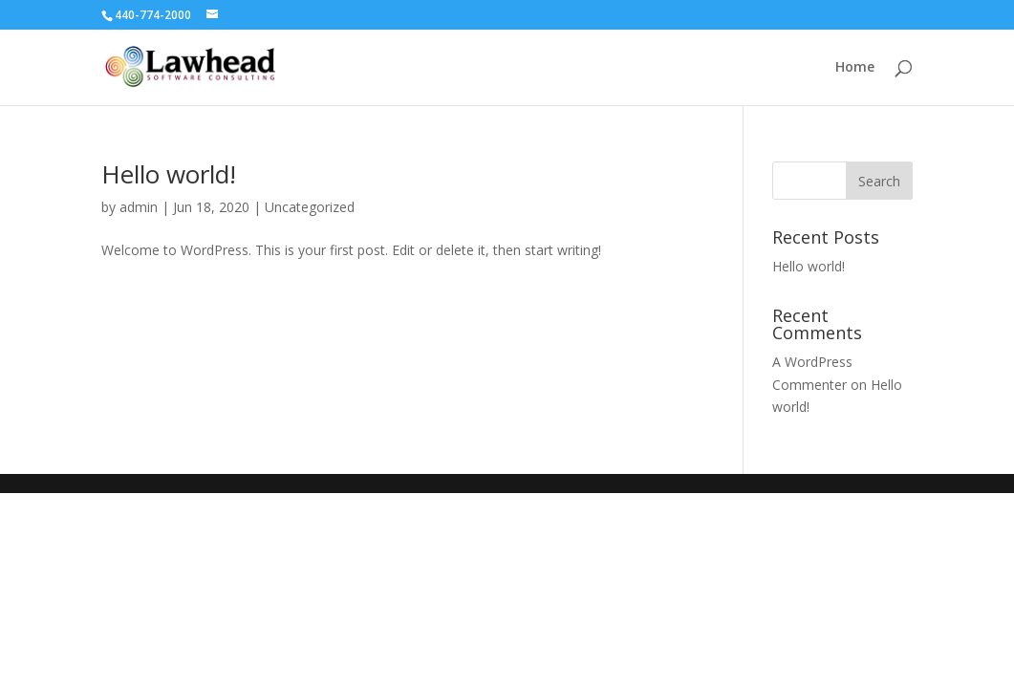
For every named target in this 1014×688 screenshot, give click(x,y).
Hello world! (168, 174)
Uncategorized (310, 207)
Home (854, 67)
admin (138, 207)
